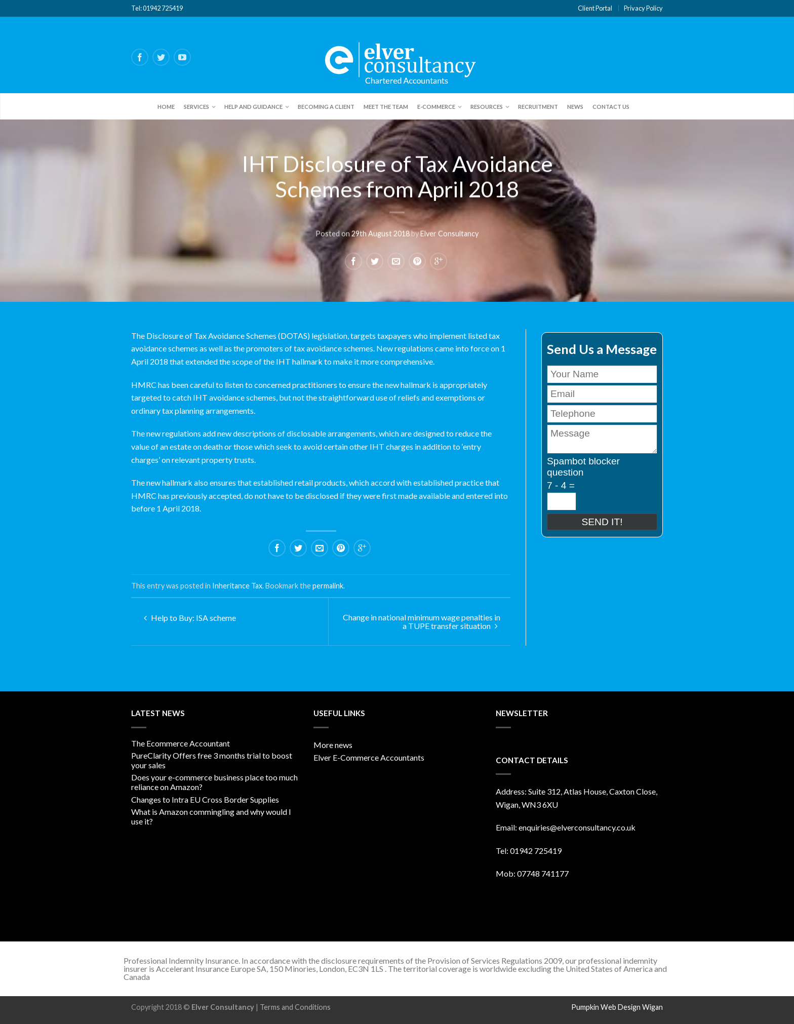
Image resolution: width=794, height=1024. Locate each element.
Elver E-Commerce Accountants (368, 757)
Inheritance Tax (237, 585)
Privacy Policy (643, 8)
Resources (486, 106)
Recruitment (538, 106)
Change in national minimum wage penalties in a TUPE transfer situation (421, 621)
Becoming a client (326, 106)
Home (166, 106)
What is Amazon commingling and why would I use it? (211, 816)
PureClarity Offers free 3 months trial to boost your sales (211, 760)
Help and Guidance (253, 106)
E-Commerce (436, 106)
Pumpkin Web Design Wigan (617, 1007)
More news (332, 745)
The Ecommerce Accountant (180, 743)
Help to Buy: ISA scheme (190, 617)
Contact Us (610, 106)
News (575, 106)
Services (196, 106)
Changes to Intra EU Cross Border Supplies (205, 799)
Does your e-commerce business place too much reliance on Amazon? (214, 782)
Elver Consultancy (449, 232)
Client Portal (595, 8)
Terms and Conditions (295, 1007)
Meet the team (386, 106)
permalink (327, 585)
